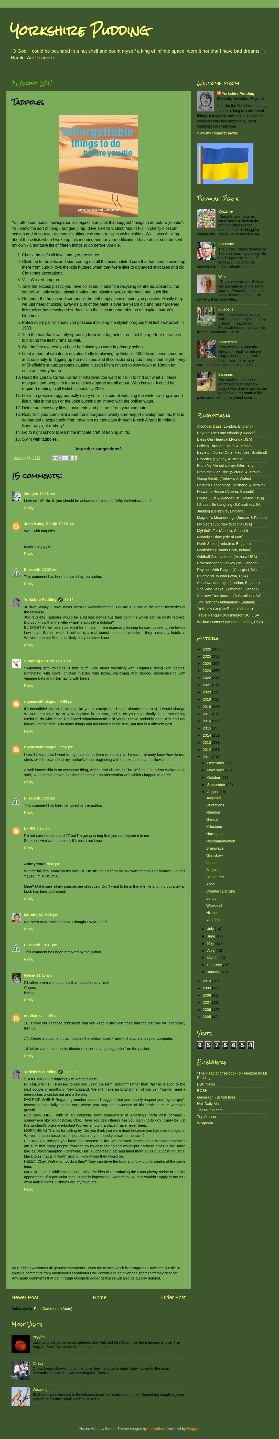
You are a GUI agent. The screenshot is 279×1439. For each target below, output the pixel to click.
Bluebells (225, 309)
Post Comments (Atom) (53, 1309)
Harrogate (214, 834)
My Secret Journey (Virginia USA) (224, 524)
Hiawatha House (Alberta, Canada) (225, 491)
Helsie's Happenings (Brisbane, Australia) (231, 485)
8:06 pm (53, 864)
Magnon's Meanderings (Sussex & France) (232, 518)
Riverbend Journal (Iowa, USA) (222, 576)
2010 (207, 981)
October (214, 777)
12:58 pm (65, 747)
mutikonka (33, 1016)
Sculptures (215, 877)
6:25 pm (43, 828)
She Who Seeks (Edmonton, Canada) (228, 589)
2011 (207, 757)
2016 (207, 721)
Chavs (38, 1363)
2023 (207, 671)
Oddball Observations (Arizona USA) (227, 557)
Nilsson (212, 913)
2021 (207, 685)
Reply (29, 508)
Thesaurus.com (209, 1110)
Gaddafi (212, 819)
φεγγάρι (39, 1337)
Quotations (215, 805)
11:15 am (72, 600)
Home (100, 1297)
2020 (207, 692)
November (216, 770)
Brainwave (214, 848)
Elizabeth (32, 569)
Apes (210, 884)
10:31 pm (49, 945)
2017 (207, 714)
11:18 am (44, 975)
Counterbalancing (220, 891)
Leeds (211, 863)
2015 (207, 728)
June (211, 936)
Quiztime (225, 211)
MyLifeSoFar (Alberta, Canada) (222, 531)
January (214, 972)
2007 (207, 1002)
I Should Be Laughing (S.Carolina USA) (229, 504)
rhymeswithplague (40, 702)
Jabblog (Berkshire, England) (221, 511)
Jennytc (31, 494)
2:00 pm (71, 1072)
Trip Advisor (206, 1117)
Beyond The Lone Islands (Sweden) (226, 433)
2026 (207, 649)
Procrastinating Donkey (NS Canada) (227, 563)
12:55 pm (65, 702)
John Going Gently (40, 524)
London (212, 898)
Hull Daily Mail (208, 1104)
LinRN (29, 828)
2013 (207, 742)
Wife (222, 277)
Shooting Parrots (39, 661)
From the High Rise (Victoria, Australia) (229, 472)
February (215, 965)
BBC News (206, 1084)
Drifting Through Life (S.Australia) (224, 446)
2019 (207, 699)
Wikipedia (205, 1123)
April (211, 951)
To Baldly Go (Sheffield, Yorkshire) (225, 609)
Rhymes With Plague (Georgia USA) (227, 570)
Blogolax (213, 870)
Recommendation (220, 841)
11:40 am (63, 661)
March (213, 958)
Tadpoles (213, 798)
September (216, 785)
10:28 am (47, 494)
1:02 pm (48, 798)
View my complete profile (217, 133)
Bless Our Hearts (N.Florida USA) (224, 439)
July (211, 929)
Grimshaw (214, 855)
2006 (207, 1010)
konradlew (156, 1429)
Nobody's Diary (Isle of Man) (220, 537)
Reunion (213, 812)
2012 (207, 750)
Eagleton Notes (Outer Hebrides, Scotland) (232, 452)
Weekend (214, 906)
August (213, 792)
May (211, 943)
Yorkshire (213, 920)
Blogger (193, 1429)
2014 (207, 735)
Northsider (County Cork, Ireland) (224, 550)
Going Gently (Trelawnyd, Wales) (224, 478)
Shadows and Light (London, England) (228, 583)
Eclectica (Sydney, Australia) (220, 459)
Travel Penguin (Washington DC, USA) (229, 615)
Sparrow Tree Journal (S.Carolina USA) (229, 596)
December (216, 763)
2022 (207, 678)
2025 (207, 656)
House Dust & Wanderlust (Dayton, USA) (230, 498)
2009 (207, 988)
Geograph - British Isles (216, 1097)
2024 (207, 663)
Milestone (214, 827)
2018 (207, 707)
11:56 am (51, 1016)
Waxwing (40, 1389)
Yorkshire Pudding (79, 30)
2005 (207, 1017)
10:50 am (49, 569)
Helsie (29, 975)
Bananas (225, 374)
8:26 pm (51, 915)
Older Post (173, 1297)
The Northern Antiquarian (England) (226, 602)
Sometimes (227, 342)
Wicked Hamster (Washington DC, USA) (230, 622)
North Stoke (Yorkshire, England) (224, 544)
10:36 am (66, 524)
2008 (207, 995)
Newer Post (25, 1297)
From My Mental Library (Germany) (226, 465)
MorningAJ (33, 915)
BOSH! (203, 1091)
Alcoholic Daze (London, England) (225, 426)
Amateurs (226, 244)
